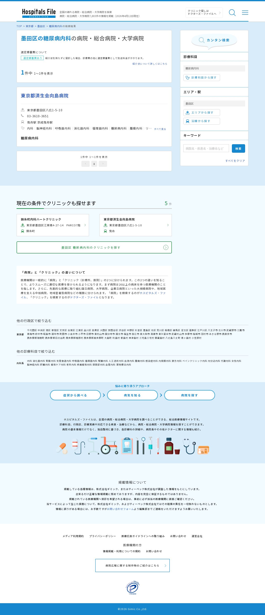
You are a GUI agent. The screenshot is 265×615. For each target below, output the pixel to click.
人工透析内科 (116, 360)
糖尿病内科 (56, 26)
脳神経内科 (33, 364)
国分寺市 (110, 333)
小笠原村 (197, 337)
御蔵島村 (160, 337)
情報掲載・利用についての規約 (122, 551)
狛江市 (135, 333)
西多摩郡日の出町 (55, 337)
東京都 (30, 26)
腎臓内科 (103, 360)
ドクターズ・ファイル (84, 297)
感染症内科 (152, 360)
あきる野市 (215, 333)
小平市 (82, 333)
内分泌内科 (214, 360)
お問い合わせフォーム (120, 509)
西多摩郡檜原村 (74, 337)
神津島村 (134, 337)
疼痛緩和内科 (84, 364)
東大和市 (145, 333)
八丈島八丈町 (172, 337)
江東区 (79, 330)
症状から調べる (75, 395)
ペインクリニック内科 (194, 360)
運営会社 (197, 536)
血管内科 (111, 364)
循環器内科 (91, 360)
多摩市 (188, 333)
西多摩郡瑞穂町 (36, 337)
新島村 (124, 337)
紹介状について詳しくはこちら (149, 63)
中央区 (41, 330)
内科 (29, 360)
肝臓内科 (45, 364)
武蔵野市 (231, 330)
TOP (19, 26)
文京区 (63, 330)
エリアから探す (200, 112)
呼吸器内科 (78, 360)
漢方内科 (177, 360)
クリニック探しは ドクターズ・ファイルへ (202, 12)
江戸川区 (202, 330)
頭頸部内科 (99, 364)
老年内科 (71, 364)
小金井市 (73, 333)
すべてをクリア (235, 161)
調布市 (55, 333)
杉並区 (138, 330)
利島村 (116, 337)
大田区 (103, 330)
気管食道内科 (64, 360)
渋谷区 (122, 330)
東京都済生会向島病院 (45, 95)
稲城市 (196, 333)
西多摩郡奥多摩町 (94, 337)
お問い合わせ (178, 536)
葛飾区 (193, 330)
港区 (48, 330)
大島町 (108, 337)
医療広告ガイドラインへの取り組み (143, 536)
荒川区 (160, 330)
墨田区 (41, 26)
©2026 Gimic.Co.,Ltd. (132, 609)
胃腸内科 (51, 360)
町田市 (63, 333)
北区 (153, 330)
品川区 (87, 330)
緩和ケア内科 (58, 364)
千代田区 (32, 330)
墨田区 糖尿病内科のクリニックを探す (91, 247)
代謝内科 (226, 360)
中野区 (130, 330)
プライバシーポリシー (102, 536)
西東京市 (227, 333)
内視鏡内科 (165, 360)
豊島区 (147, 330)
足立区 (185, 330)
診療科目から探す (201, 77)
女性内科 (236, 360)
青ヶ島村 (186, 337)
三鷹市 (241, 330)
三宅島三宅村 (146, 337)
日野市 (90, 333)
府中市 (39, 333)
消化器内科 (39, 360)
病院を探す (189, 395)
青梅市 (31, 333)
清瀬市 (154, 333)
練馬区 (176, 330)
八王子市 (213, 330)
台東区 (71, 330)
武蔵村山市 (178, 333)
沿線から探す (198, 121)
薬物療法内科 (123, 364)
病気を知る (132, 395)
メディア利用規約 (73, 536)
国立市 (119, 333)
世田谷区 (113, 330)
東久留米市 (165, 333)
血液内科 (129, 360)
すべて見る (160, 129)
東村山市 (99, 333)
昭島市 (47, 333)
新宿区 (55, 330)
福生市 (127, 333)
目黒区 (95, 330)
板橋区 (168, 330)
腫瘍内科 (140, 360)
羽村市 (204, 333)
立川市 (222, 330)
